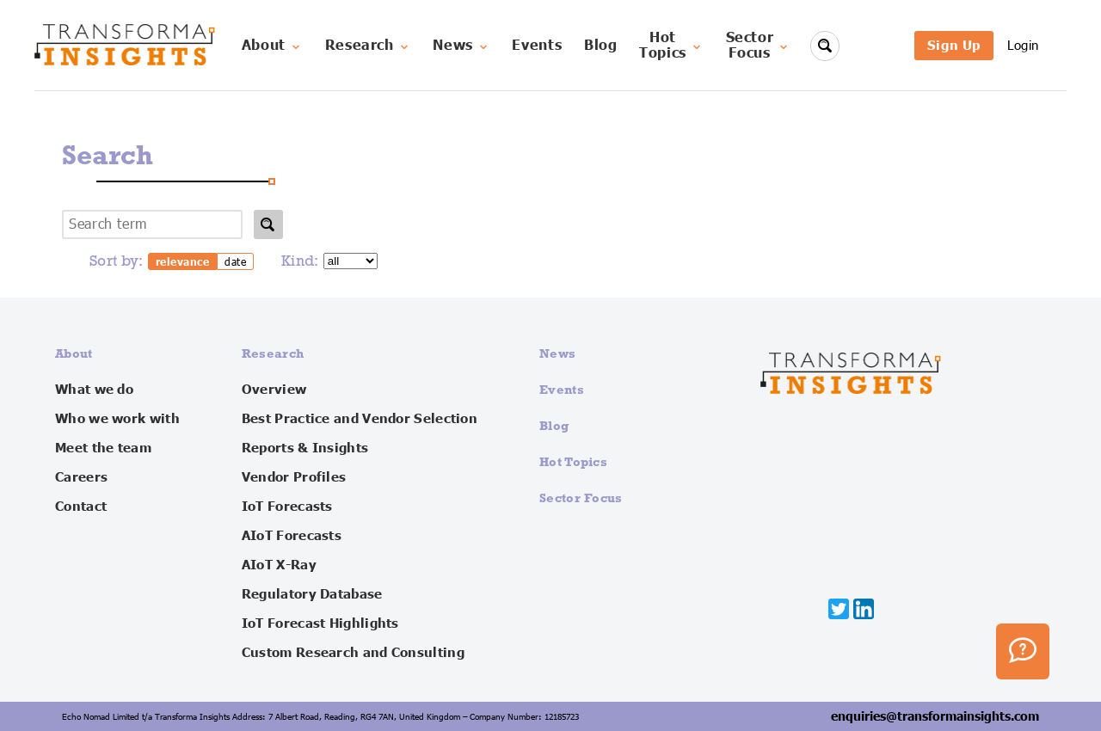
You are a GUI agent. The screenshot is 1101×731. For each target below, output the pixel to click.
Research (368, 45)
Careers (81, 477)
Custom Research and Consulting (353, 652)
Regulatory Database (312, 594)
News (461, 45)
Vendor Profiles (294, 477)
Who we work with (117, 419)
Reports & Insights (305, 448)
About (272, 45)
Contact (81, 506)
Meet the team (103, 448)
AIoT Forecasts (291, 536)
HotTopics (671, 46)
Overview (274, 389)
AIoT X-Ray (279, 565)
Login (1023, 45)
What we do (94, 389)
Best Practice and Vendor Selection (359, 419)
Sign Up (954, 45)
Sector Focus (581, 497)
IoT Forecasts (287, 506)
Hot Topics (573, 461)
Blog (601, 45)
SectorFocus (758, 46)
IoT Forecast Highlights (320, 623)
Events (537, 45)
